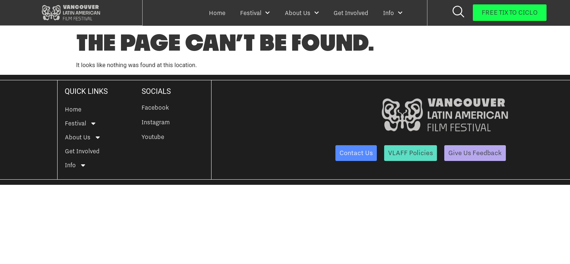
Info (392, 13)
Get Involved (351, 12)
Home (217, 12)
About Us (302, 13)
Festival (255, 13)
